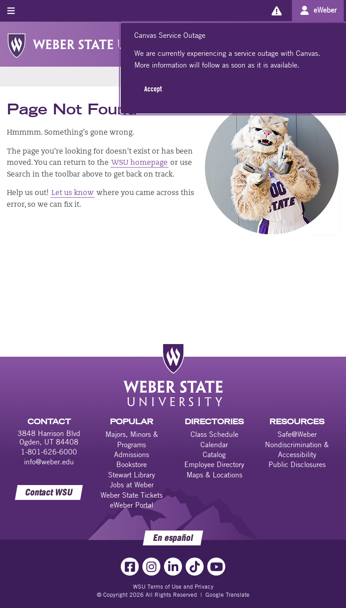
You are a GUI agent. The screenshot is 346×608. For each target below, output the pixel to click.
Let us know (72, 193)
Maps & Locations (214, 474)
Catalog (214, 454)
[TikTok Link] (195, 567)
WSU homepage (139, 163)
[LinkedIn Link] (173, 567)
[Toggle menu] (11, 10)
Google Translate (227, 594)
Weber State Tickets (131, 494)
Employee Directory (214, 464)
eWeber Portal (131, 504)
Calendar (214, 444)
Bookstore (131, 464)
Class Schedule (214, 434)
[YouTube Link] (216, 567)
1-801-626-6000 (49, 451)
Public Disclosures (297, 464)
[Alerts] (276, 10)
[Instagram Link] (151, 567)
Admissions (131, 454)
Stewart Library (131, 474)
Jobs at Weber (132, 484)
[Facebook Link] (130, 567)
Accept (153, 88)
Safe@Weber (297, 434)
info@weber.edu (49, 461)
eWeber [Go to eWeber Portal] (325, 9)
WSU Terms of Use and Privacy (173, 586)
